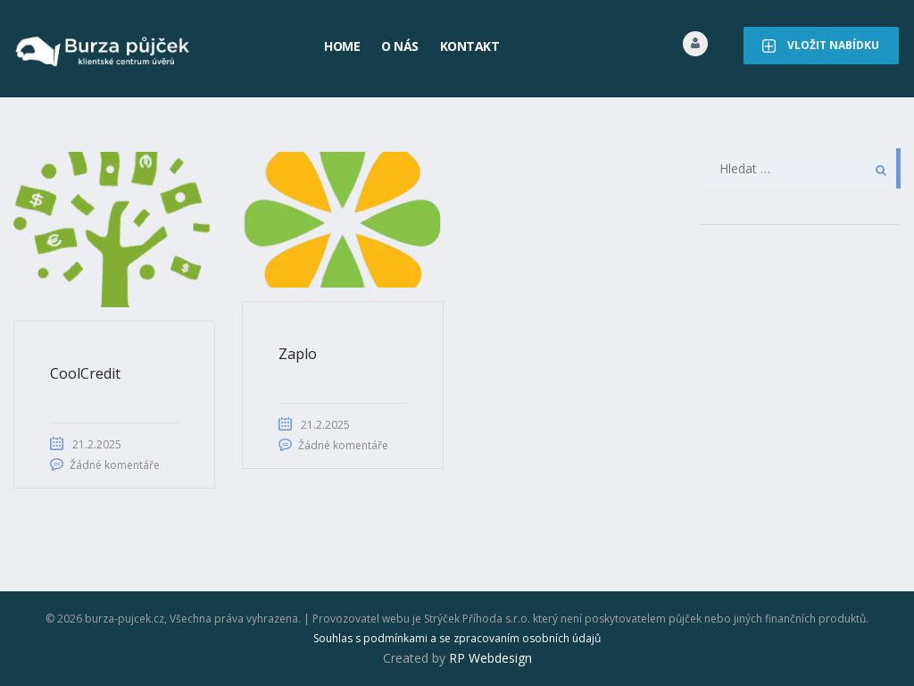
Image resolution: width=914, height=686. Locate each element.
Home (342, 46)
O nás (400, 46)
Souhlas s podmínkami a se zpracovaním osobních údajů (457, 638)
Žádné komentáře (115, 465)
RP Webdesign (490, 657)
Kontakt (470, 46)
